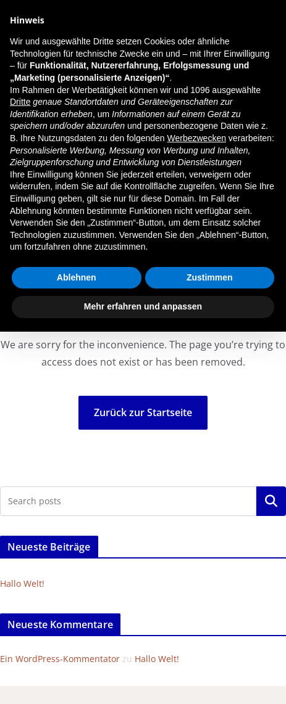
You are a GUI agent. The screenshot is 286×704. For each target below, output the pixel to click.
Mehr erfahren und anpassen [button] (143, 306)
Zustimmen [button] (210, 277)
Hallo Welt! (22, 583)
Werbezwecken (196, 138)
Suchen (271, 501)
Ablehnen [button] (76, 277)
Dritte (20, 102)
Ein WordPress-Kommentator (60, 659)
